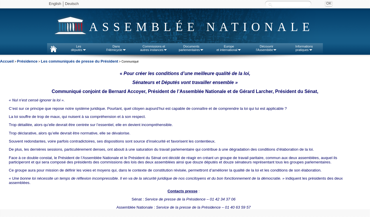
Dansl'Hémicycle (116, 48)
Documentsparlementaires (191, 48)
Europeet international (229, 48)
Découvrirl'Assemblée (266, 48)
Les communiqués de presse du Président (79, 61)
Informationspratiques (304, 48)
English (55, 3)
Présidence (27, 61)
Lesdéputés (78, 48)
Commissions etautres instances (153, 48)
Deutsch (72, 3)
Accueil (7, 61)
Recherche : (270, 4)
